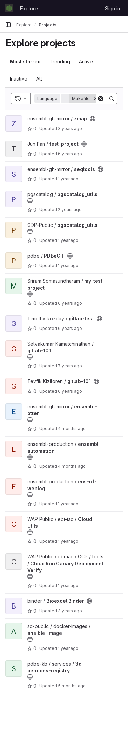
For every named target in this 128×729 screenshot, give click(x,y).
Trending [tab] (59, 61)
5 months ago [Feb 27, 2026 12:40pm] (72, 685)
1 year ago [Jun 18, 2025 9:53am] (68, 585)
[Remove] (95, 98)
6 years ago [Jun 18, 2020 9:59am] (70, 328)
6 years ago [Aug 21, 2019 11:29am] (70, 391)
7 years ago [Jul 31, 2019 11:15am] (70, 365)
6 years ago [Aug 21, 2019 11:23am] (70, 153)
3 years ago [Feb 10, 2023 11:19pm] (70, 128)
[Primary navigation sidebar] (8, 24)
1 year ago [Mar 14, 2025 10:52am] (68, 265)
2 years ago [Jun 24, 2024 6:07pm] (70, 209)
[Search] (111, 98)
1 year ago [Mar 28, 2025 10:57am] (68, 503)
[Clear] (101, 98)
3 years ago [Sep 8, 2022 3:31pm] (70, 610)
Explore (29, 8)
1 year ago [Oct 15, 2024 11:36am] (68, 178)
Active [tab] (86, 61)
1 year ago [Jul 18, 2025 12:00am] (68, 240)
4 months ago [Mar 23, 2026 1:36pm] (72, 466)
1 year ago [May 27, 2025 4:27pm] (68, 648)
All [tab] (39, 79)
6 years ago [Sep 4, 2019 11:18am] (70, 303)
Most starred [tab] (25, 61)
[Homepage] (9, 8)
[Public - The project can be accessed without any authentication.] (92, 118)
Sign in (112, 8)
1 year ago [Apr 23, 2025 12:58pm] (68, 541)
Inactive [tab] (18, 79)
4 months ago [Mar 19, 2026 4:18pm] (72, 428)
